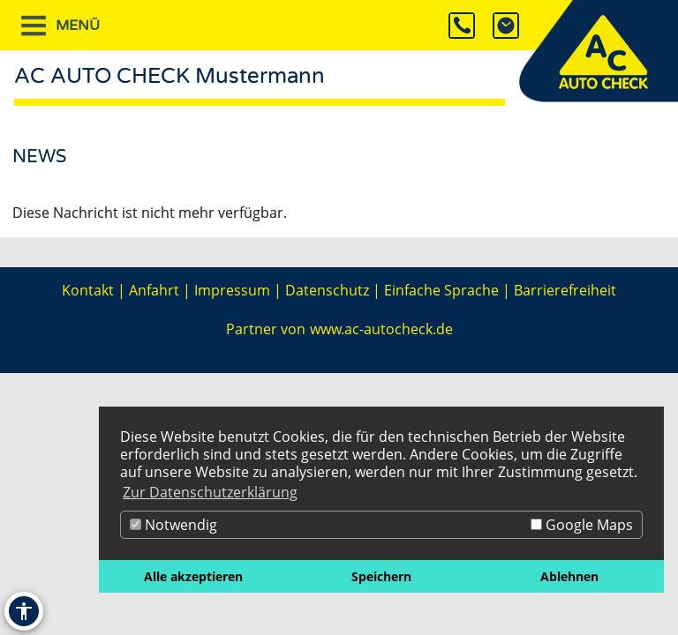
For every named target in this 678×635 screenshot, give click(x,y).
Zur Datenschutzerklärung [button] (210, 492)
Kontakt (88, 290)
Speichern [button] (381, 576)
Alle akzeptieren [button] (193, 576)
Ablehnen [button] (569, 576)
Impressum (232, 290)
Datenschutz (327, 290)
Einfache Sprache (441, 290)
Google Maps (582, 524)
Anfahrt (154, 290)
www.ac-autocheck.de (381, 329)
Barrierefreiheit (565, 290)
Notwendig (173, 524)
